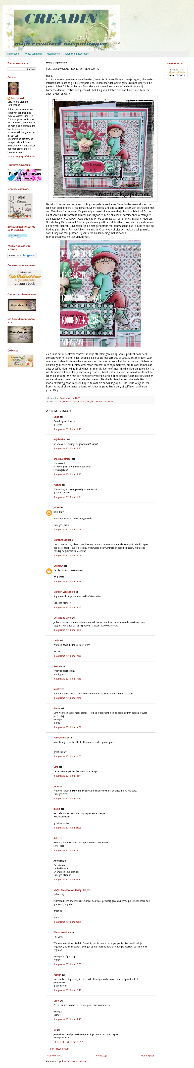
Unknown (58, 566)
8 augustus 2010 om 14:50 (67, 727)
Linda (56, 417)
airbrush (58, 401)
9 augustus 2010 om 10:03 (67, 964)
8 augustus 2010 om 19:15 (67, 798)
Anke (56, 838)
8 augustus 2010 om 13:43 (67, 607)
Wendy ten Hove (62, 932)
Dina (56, 767)
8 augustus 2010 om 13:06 (67, 555)
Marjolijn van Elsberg (64, 591)
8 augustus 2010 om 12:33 (67, 474)
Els (55, 1030)
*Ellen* (57, 974)
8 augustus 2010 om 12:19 (67, 429)
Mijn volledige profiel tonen (21, 156)
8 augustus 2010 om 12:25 (67, 448)
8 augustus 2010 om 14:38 (67, 656)
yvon (56, 786)
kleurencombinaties (104, 401)
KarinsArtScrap (61, 737)
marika (57, 809)
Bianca (57, 708)
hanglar (90, 401)
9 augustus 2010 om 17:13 (67, 1019)
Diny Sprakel (17, 98)
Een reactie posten (59, 1048)
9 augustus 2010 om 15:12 (67, 990)
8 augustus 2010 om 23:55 (67, 922)
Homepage (13, 53)
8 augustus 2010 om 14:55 (67, 756)
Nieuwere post (54, 1055)
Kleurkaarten (53, 53)
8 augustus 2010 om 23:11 (67, 879)
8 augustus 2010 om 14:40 (67, 698)
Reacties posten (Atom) (74, 1061)
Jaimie (56, 507)
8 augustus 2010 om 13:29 (67, 581)
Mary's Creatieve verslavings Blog (71, 890)
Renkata (58, 666)
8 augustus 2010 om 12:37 (67, 497)
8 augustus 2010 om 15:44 (67, 775)
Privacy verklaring (33, 53)
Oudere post (147, 1055)
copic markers (78, 401)
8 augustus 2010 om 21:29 (67, 827)
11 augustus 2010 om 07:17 (68, 1042)
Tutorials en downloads (76, 53)
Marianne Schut (62, 540)
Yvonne (57, 485)
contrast (67, 401)
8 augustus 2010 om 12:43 (67, 529)
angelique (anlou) (62, 459)
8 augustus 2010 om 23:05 (67, 850)
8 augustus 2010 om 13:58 (67, 630)
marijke (57, 689)
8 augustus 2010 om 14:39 (67, 678)
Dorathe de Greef (62, 617)
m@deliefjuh (60, 439)
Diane (56, 1000)
